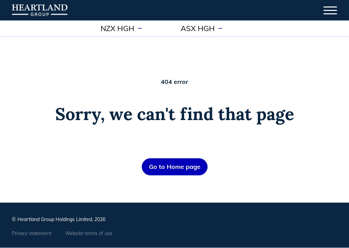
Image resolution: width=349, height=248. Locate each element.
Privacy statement (31, 233)
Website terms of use (88, 233)
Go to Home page (174, 167)
